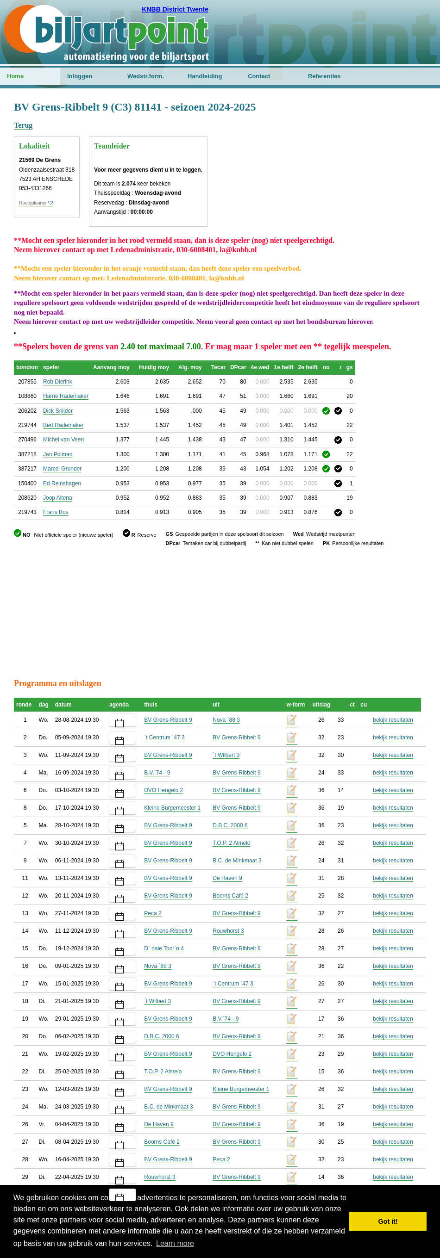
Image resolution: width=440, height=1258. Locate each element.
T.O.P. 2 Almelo (231, 843)
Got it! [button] (388, 1221)
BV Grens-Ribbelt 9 (168, 720)
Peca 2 (152, 913)
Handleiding (205, 76)
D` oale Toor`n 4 (164, 948)
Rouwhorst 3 (228, 931)
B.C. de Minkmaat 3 (237, 860)
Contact (259, 76)
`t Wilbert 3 (226, 755)
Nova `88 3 (226, 720)
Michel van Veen (63, 439)
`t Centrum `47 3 (164, 737)
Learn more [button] (175, 1243)
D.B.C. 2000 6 (230, 825)
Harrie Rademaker (65, 396)
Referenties (324, 76)
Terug (23, 125)
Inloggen (79, 76)
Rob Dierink (57, 381)
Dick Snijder (58, 411)
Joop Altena (57, 498)
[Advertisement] (370, 145)
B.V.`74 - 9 (157, 772)
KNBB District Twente (175, 9)
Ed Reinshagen (62, 483)
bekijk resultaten (393, 720)
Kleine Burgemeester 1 (172, 808)
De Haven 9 (227, 878)
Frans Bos (56, 512)
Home (15, 76)
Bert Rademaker (63, 425)
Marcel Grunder (62, 468)
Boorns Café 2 (230, 895)
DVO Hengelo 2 (163, 790)
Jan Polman (57, 454)
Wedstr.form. (145, 76)
